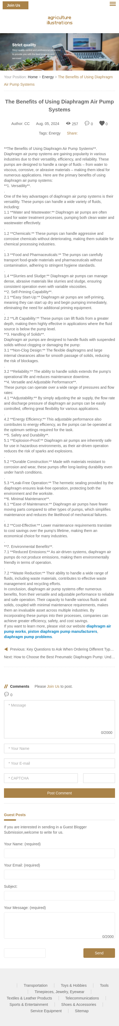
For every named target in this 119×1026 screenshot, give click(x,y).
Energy (48, 77)
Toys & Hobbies (74, 985)
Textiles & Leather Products (29, 998)
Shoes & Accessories (78, 1004)
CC (27, 124)
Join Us (13, 5)
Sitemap (81, 1011)
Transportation (36, 985)
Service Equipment (46, 1011)
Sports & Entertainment (29, 1004)
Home (33, 77)
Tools (104, 985)
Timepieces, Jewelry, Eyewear (59, 992)
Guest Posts (15, 815)
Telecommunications (82, 998)
